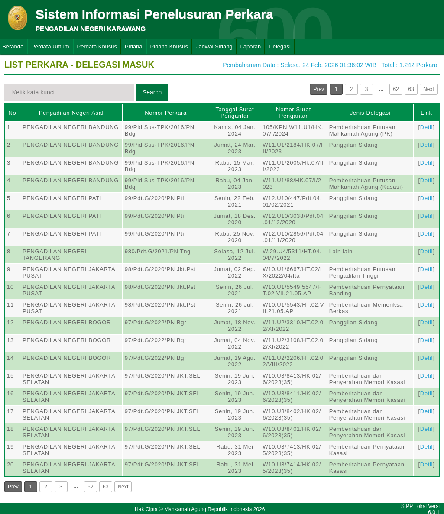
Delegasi (280, 46)
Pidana (133, 46)
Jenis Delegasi (370, 113)
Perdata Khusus (97, 46)
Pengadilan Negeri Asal (71, 113)
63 (411, 89)
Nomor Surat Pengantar (293, 112)
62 (396, 89)
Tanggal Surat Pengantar (235, 112)
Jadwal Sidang (214, 46)
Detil (426, 127)
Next (428, 89)
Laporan (250, 46)
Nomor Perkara (166, 113)
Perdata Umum (50, 46)
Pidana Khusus (169, 46)
